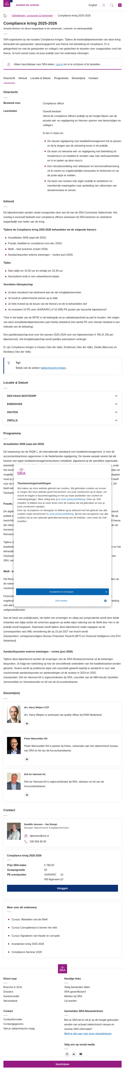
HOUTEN (12, 412)
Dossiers (8, 991)
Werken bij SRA (73, 996)
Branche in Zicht (12, 987)
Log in (59, 64)
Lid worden (70, 1000)
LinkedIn (27, 723)
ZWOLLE (12, 420)
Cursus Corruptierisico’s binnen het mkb (34, 927)
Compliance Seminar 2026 (27, 952)
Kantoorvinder (11, 996)
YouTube (81, 1054)
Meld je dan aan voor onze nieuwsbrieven (88, 1033)
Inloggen (62, 888)
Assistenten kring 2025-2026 (28, 944)
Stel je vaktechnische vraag (19, 1028)
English (93, 5)
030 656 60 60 (38, 841)
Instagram (67, 1054)
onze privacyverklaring (73, 499)
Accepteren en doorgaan (78, 592)
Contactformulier (12, 1019)
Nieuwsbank (10, 1000)
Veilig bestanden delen (77, 987)
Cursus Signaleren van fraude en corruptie (36, 935)
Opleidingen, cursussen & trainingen (32, 15)
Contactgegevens (13, 1024)
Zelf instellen (81, 600)
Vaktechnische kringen (53, 368)
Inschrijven (62, 1064)
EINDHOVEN (14, 404)
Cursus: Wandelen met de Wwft (30, 919)
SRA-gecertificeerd (75, 991)
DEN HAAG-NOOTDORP (21, 396)
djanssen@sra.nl (39, 835)
